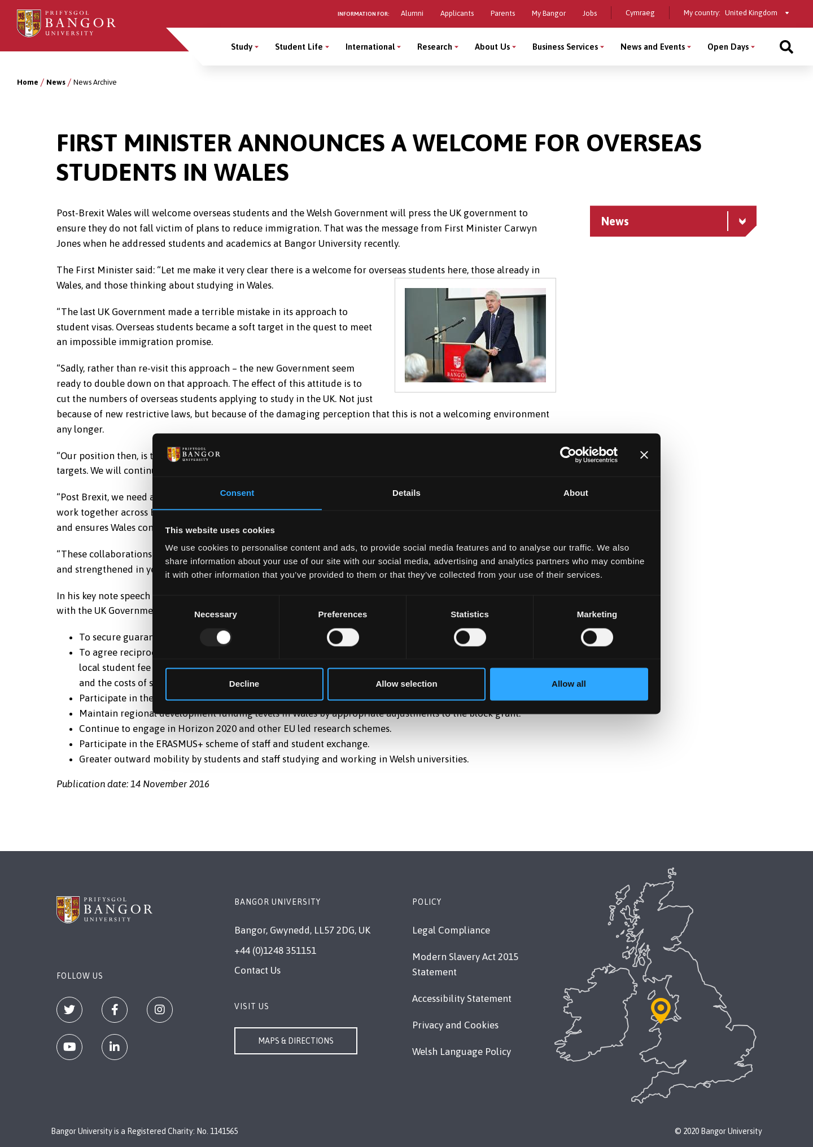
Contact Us (257, 970)
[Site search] (786, 47)
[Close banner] (644, 455)
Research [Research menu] (434, 46)
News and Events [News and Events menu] (652, 46)
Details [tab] (406, 493)
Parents (503, 13)
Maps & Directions (296, 1040)
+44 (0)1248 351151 (275, 950)
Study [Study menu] (241, 46)
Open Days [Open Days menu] (728, 46)
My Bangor (549, 13)
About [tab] (575, 493)
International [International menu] (370, 46)
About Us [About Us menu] (492, 46)
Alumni (412, 13)
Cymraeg (640, 12)
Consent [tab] (237, 493)
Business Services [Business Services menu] (565, 46)
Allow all (569, 684)
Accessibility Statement (462, 998)
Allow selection (406, 684)
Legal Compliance (451, 930)
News (55, 82)
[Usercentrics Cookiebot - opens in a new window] (568, 454)
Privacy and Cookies (455, 1025)
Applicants (457, 13)
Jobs (590, 13)
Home (27, 82)
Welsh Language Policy (461, 1051)
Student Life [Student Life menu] (299, 46)
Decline (244, 684)
